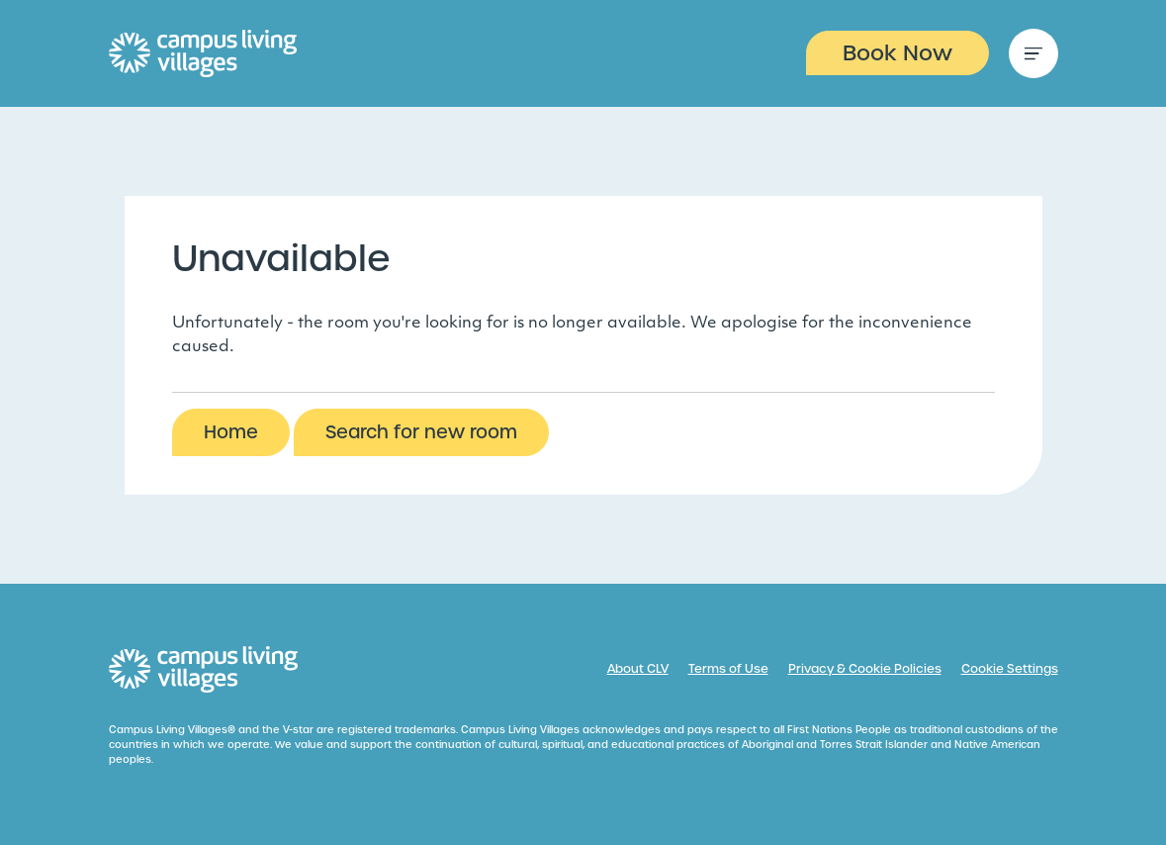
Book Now (897, 53)
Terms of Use (728, 669)
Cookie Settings (1009, 669)
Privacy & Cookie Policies (865, 669)
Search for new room (421, 432)
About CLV (638, 669)
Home (231, 432)
